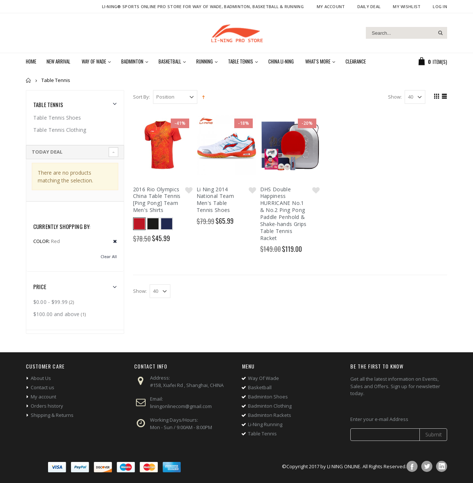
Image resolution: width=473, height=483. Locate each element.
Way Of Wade (263, 378)
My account (43, 396)
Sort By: (141, 97)
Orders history (47, 405)
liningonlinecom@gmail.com (181, 406)
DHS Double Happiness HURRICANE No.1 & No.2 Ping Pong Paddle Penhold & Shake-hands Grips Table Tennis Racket (283, 214)
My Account (331, 6)
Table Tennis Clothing (59, 129)
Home (28, 80)
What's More (317, 61)
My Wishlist (407, 6)
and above (56, 314)
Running (204, 61)
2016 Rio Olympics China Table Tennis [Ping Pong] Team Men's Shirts (157, 200)
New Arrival (58, 61)
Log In (440, 6)
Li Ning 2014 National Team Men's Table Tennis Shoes (215, 200)
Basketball (170, 61)
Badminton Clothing (270, 405)
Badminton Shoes (268, 396)
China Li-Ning (281, 61)
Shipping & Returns (52, 415)
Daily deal (369, 6)
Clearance (356, 61)
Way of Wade (94, 61)
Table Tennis (240, 61)
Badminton (132, 61)
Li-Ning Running (265, 424)
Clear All (109, 256)
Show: (395, 97)
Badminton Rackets (269, 415)
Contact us (42, 387)
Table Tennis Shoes (57, 117)
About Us (41, 378)
